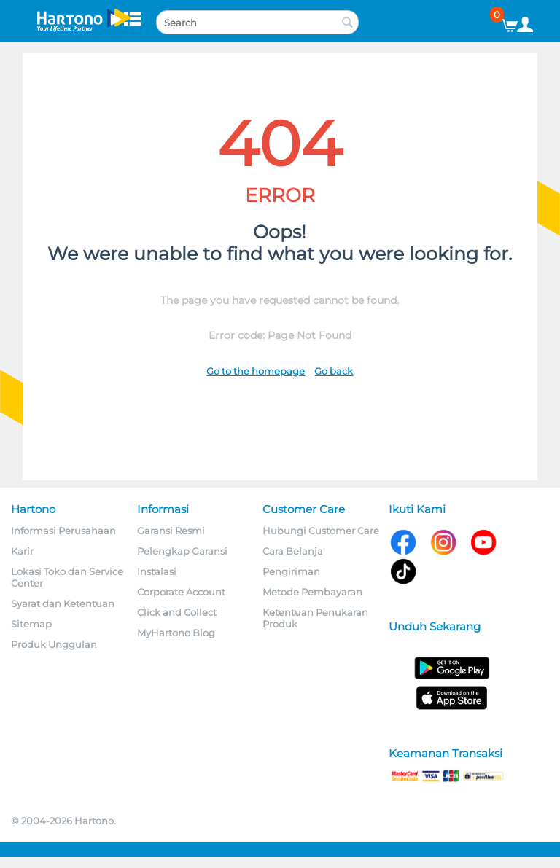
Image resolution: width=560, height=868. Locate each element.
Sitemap (31, 624)
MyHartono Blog (176, 632)
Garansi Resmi (171, 530)
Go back (333, 371)
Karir (22, 551)
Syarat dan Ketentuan (62, 603)
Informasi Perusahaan (63, 530)
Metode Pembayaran (312, 592)
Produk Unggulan (54, 644)
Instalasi (156, 571)
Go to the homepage (255, 371)
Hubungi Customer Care (320, 530)
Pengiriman (291, 571)
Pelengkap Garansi (182, 551)
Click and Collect (177, 612)
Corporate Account (181, 592)
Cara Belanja (292, 551)
